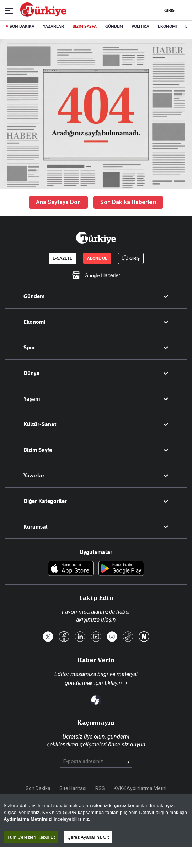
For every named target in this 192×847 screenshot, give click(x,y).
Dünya (31, 373)
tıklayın (113, 683)
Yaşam (31, 399)
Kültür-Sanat (40, 424)
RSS (100, 788)
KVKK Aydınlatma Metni (140, 788)
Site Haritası (72, 788)
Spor (29, 347)
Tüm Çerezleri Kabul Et (31, 837)
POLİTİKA (140, 26)
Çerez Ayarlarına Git (88, 837)
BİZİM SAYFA (85, 26)
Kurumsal (35, 527)
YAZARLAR (53, 26)
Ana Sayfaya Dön (58, 202)
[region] (96, 820)
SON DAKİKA (22, 26)
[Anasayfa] (96, 238)
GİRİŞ (168, 10)
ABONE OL (97, 258)
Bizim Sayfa (37, 450)
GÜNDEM (114, 26)
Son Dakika (38, 788)
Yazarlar (33, 475)
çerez (120, 805)
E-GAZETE (62, 258)
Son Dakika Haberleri (128, 202)
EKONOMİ (167, 26)
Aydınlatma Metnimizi (28, 819)
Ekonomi (34, 322)
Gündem (33, 296)
